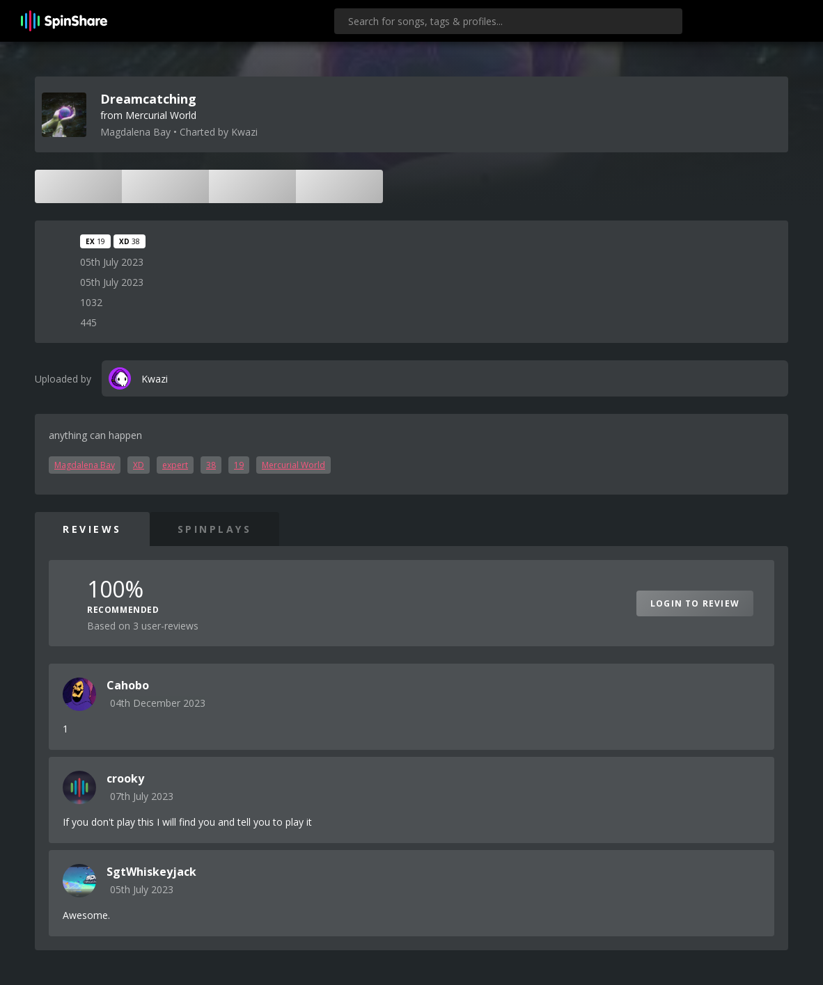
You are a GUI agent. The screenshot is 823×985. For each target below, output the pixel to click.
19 (239, 465)
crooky (125, 778)
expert (175, 465)
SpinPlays (215, 529)
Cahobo (128, 685)
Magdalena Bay (84, 465)
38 (211, 465)
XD (138, 465)
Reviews (92, 529)
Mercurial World (293, 465)
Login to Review (694, 603)
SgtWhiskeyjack (151, 871)
